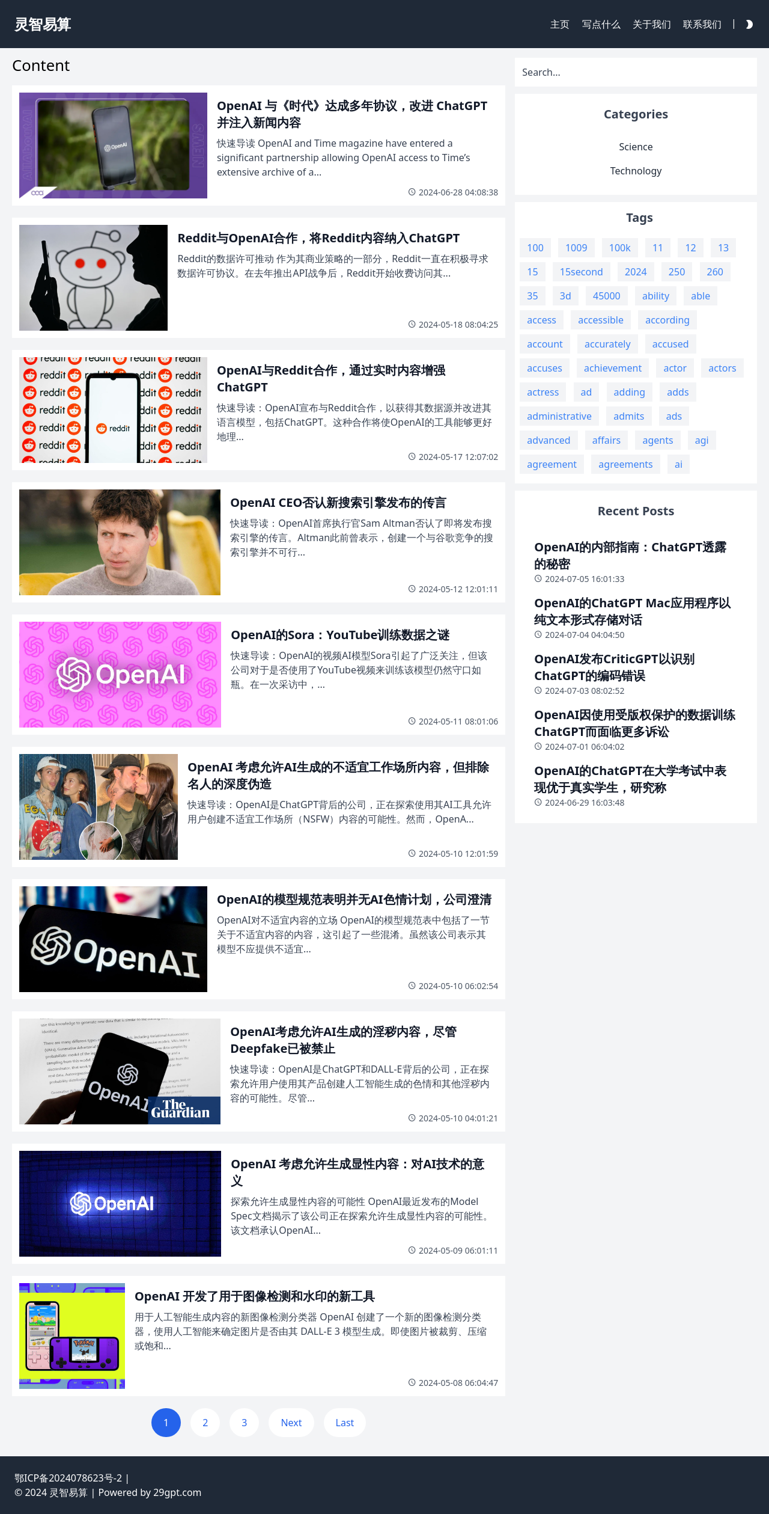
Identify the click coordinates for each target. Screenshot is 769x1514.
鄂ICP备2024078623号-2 (68, 1478)
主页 (560, 24)
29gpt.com (177, 1492)
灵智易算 (68, 1492)
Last (345, 1422)
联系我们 (702, 24)
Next (291, 1422)
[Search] (636, 72)
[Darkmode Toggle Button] (747, 24)
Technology (636, 170)
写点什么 (601, 24)
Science (636, 146)
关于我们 (652, 24)
